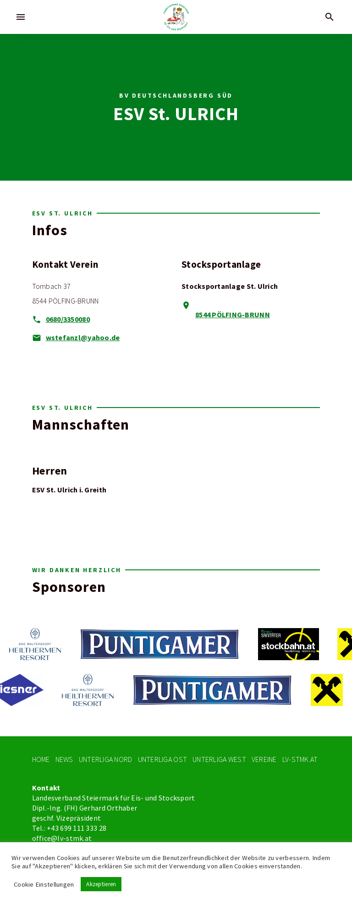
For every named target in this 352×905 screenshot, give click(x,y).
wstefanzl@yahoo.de (83, 337)
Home (41, 759)
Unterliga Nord (105, 759)
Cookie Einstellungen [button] (44, 884)
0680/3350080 (68, 319)
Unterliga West (219, 759)
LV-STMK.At (300, 759)
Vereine (264, 759)
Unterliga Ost (162, 759)
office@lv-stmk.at (62, 838)
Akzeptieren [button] (101, 884)
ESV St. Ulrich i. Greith (69, 490)
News (64, 759)
